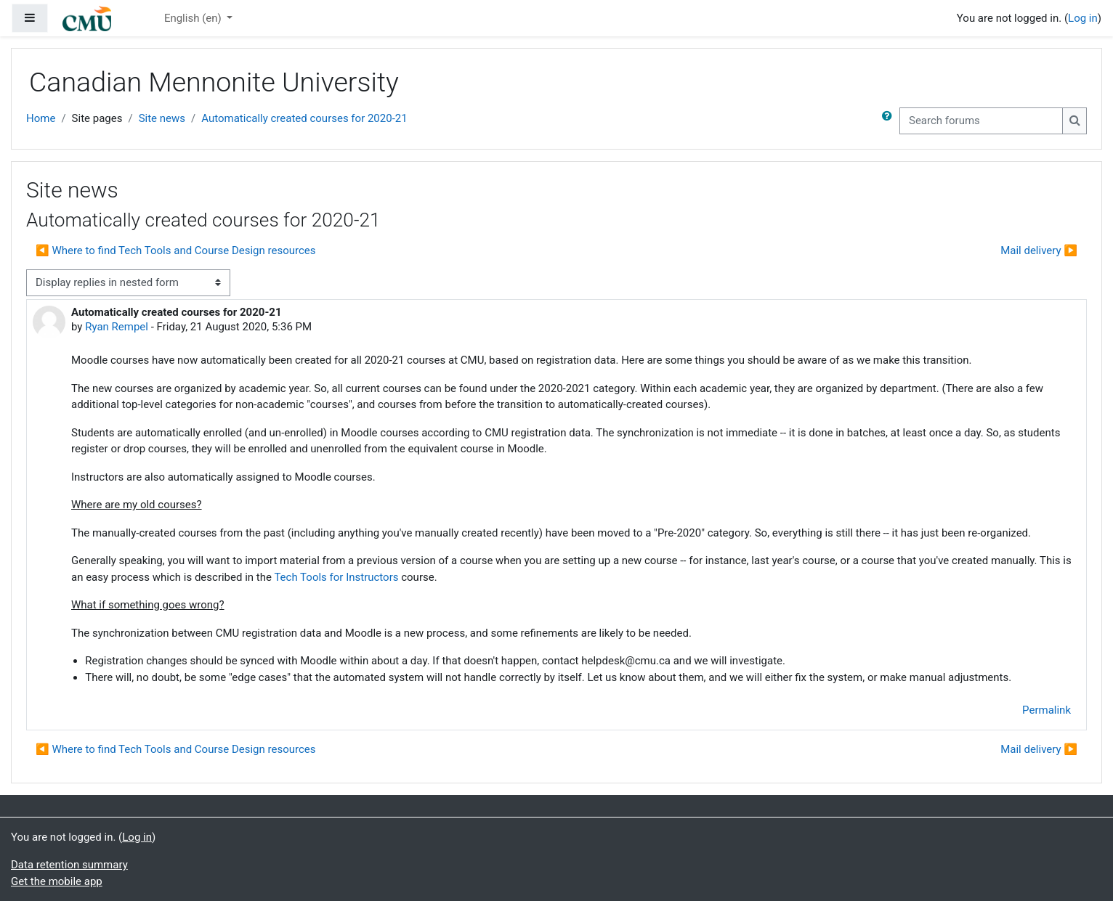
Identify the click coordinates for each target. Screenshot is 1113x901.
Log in (1083, 18)
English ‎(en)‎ (194, 18)
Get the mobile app (56, 881)
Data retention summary (69, 864)
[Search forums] (981, 120)
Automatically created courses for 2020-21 (304, 118)
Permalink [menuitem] (1046, 710)
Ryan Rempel (116, 326)
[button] (890, 120)
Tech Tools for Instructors (336, 577)
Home (40, 118)
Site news (162, 118)
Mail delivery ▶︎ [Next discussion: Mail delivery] (1038, 250)
